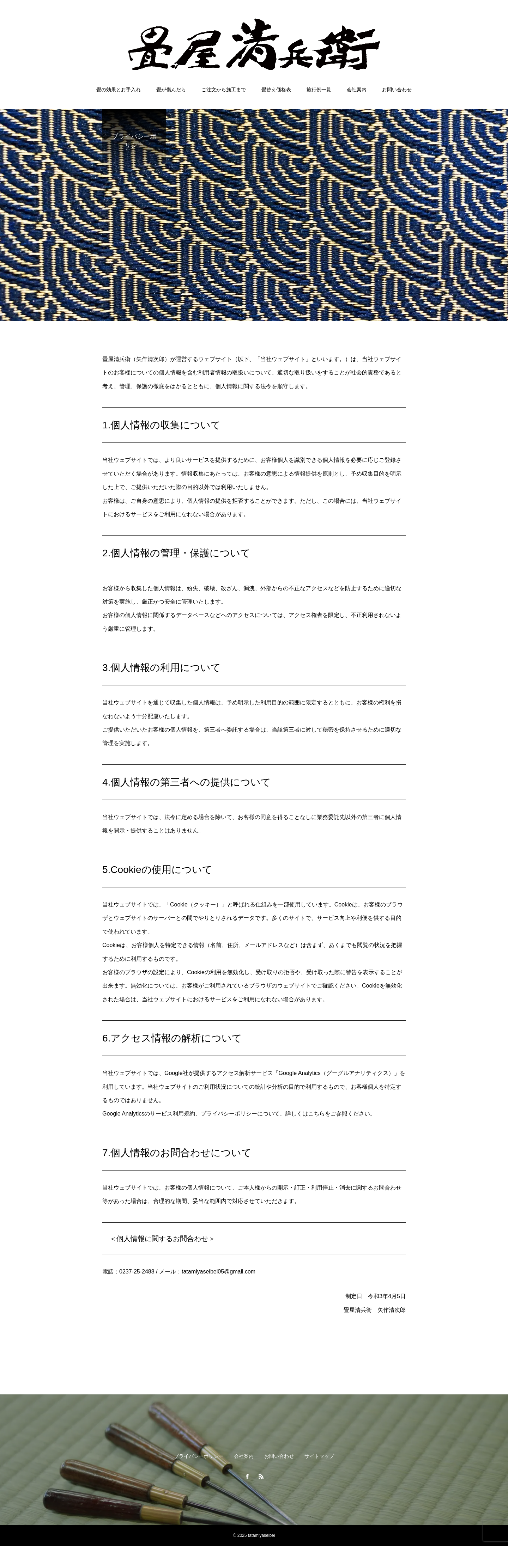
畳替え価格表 (276, 89)
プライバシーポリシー (198, 1456)
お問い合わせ (397, 89)
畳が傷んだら (171, 89)
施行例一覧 (319, 89)
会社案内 (357, 89)
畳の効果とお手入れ (118, 89)
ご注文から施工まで (223, 89)
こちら (316, 1114)
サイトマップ (319, 1456)
